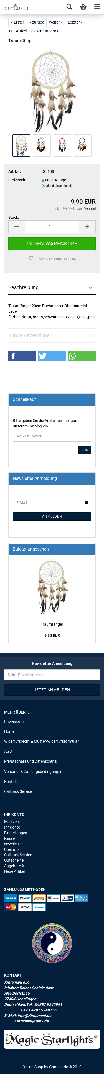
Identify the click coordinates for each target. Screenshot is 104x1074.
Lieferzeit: (17, 180)
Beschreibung (23, 287)
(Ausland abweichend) (57, 186)
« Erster (17, 22)
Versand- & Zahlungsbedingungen (33, 771)
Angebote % (14, 866)
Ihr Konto (12, 827)
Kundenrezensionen (30, 335)
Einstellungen (15, 833)
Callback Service (18, 791)
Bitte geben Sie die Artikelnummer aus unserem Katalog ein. (45, 423)
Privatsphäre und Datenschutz (30, 761)
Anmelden (52, 516)
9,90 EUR (52, 635)
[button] (22, 356)
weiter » (55, 22)
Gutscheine (14, 860)
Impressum (14, 721)
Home (9, 731)
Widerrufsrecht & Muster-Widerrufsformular (41, 741)
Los (85, 450)
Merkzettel (13, 822)
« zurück (36, 22)
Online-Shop (32, 1067)
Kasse (9, 838)
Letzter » (75, 22)
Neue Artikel (14, 871)
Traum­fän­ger (52, 624)
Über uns (11, 849)
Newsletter (13, 844)
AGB (8, 751)
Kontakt (11, 781)
